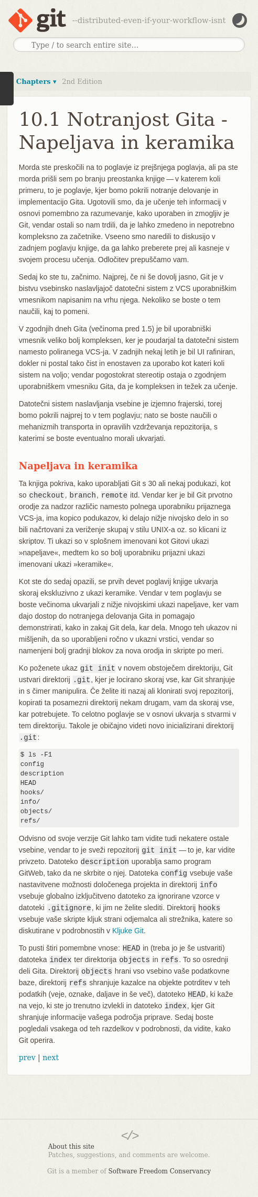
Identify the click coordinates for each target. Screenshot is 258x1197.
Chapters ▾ (36, 81)
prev (27, 1057)
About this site (71, 1146)
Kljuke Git (128, 930)
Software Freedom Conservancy (160, 1171)
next (50, 1057)
